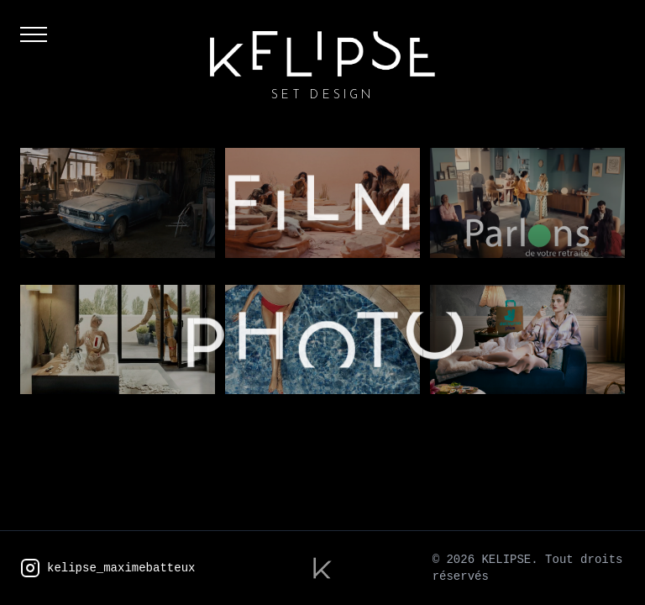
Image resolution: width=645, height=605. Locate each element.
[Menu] (33, 40)
